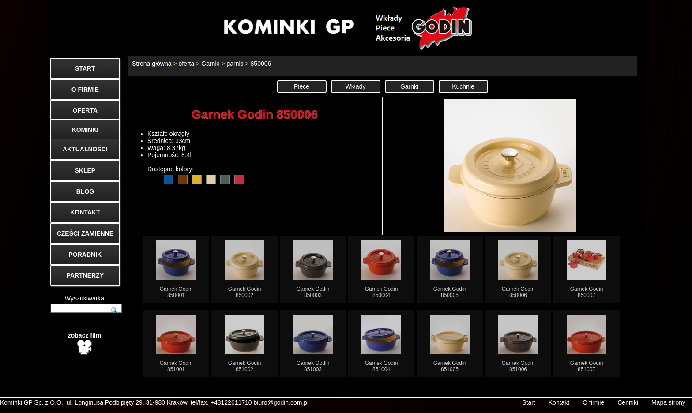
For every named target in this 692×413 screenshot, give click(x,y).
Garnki (210, 63)
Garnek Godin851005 (450, 343)
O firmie (593, 402)
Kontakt (559, 402)
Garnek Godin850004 (381, 269)
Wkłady (356, 86)
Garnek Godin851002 (244, 343)
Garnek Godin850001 (176, 269)
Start (528, 402)
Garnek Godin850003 (313, 269)
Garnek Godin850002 (244, 269)
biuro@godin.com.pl (281, 402)
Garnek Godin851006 (518, 343)
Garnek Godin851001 (176, 343)
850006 (261, 63)
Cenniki (627, 402)
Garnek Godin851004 (381, 343)
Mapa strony (668, 402)
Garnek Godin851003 (313, 343)
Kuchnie (463, 86)
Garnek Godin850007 (586, 269)
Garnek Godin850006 (518, 269)
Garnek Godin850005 (450, 269)
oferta (186, 63)
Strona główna (152, 63)
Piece (301, 86)
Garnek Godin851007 (586, 343)
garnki (234, 63)
